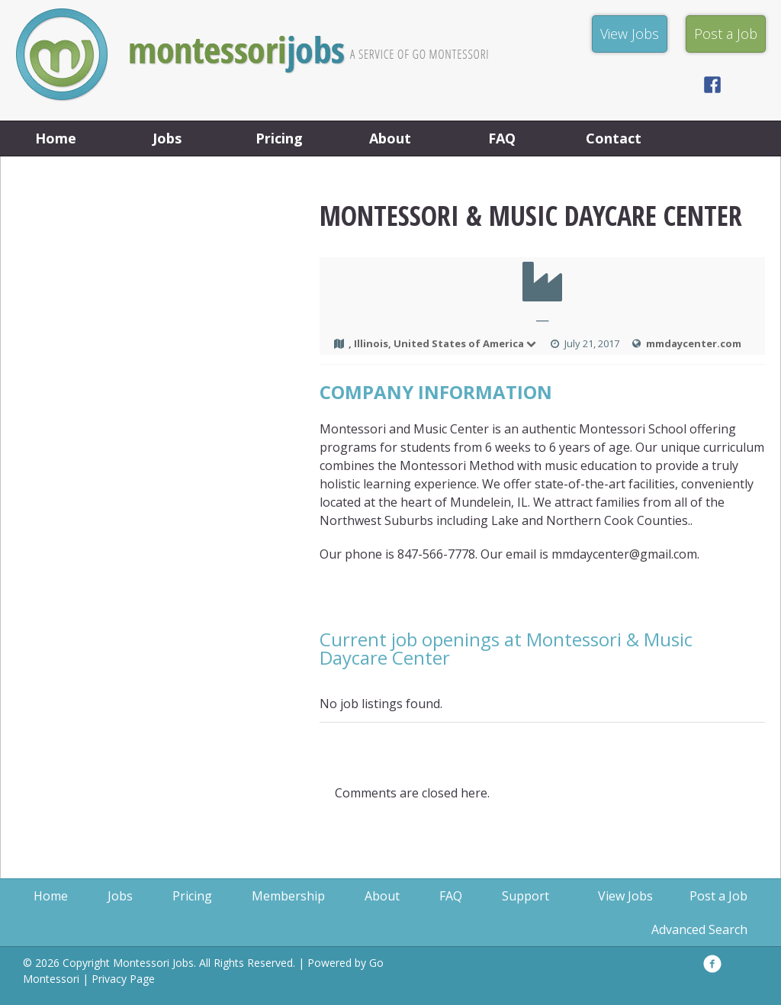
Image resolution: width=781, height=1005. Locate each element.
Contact (613, 138)
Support (525, 895)
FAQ (502, 138)
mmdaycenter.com (693, 343)
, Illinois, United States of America (443, 343)
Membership (288, 895)
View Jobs (625, 895)
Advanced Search (699, 929)
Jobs (167, 138)
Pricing (279, 138)
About (390, 138)
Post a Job (718, 895)
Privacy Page (123, 978)
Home (55, 138)
